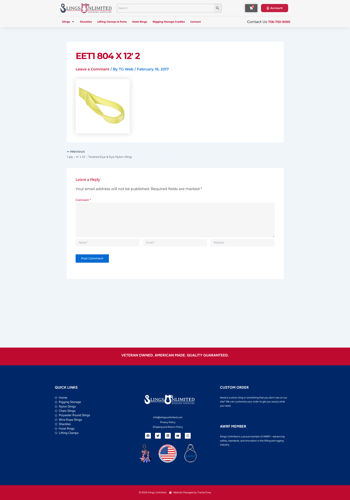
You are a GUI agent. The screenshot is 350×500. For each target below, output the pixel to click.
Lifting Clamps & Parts (112, 21)
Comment (83, 200)
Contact (195, 21)
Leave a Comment (92, 69)
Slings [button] (68, 22)
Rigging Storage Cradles (169, 21)
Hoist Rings (139, 21)
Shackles (86, 21)
